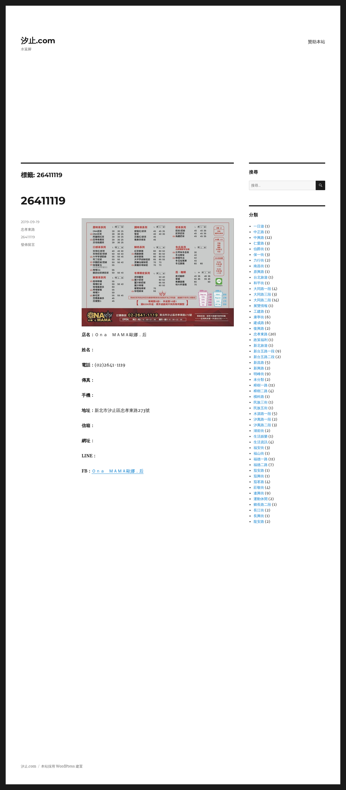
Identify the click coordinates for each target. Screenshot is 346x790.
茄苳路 (259, 482)
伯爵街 (259, 249)
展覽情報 (261, 305)
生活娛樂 (261, 436)
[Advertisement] (173, 122)
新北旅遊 (261, 345)
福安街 (259, 447)
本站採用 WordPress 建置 (62, 766)
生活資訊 (261, 442)
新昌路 (259, 362)
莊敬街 (259, 487)
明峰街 (259, 374)
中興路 (259, 237)
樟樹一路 (261, 385)
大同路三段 (262, 294)
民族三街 (261, 402)
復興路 (259, 328)
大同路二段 (262, 300)
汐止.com (38, 40)
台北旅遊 (261, 277)
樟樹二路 (261, 391)
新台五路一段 (264, 351)
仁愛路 (259, 243)
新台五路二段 (264, 357)
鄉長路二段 (262, 504)
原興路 (259, 271)
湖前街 (259, 430)
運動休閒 (261, 499)
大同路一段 (262, 288)
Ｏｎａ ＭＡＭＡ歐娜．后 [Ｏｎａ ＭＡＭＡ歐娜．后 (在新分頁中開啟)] (118, 471)
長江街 (259, 510)
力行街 (259, 260)
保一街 (259, 254)
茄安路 (259, 470)
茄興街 (259, 476)
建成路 (259, 322)
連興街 (259, 493)
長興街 (259, 516)
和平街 (259, 283)
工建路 (259, 311)
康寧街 (259, 317)
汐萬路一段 (262, 419)
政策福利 (261, 340)
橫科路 (259, 396)
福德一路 (261, 459)
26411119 (43, 200)
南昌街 (259, 266)
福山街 (259, 453)
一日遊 (259, 226)
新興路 (259, 368)
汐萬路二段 (262, 425)
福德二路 (261, 464)
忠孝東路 (28, 229)
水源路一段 (262, 413)
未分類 (259, 379)
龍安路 (259, 521)
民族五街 (261, 408)
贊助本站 (316, 41)
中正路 (259, 232)
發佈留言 (28, 244)
